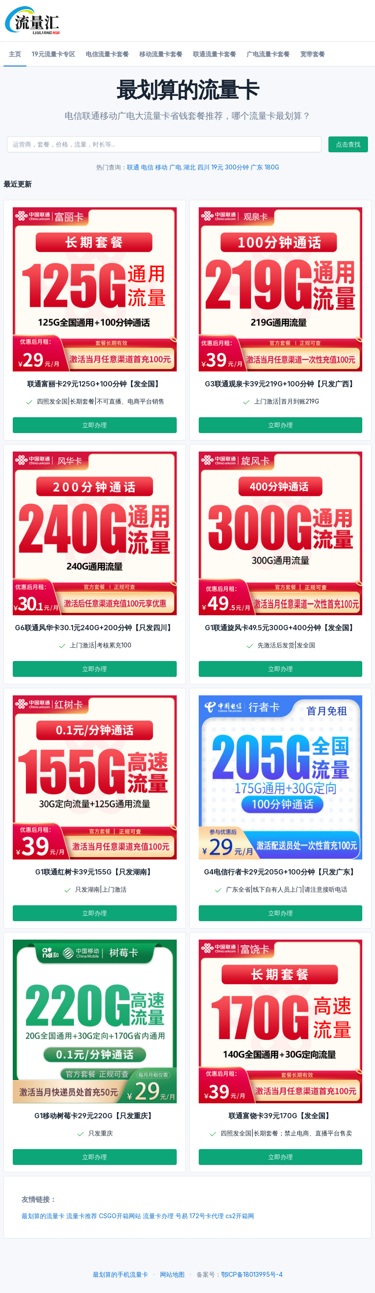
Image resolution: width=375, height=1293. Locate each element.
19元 (217, 167)
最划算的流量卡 (43, 1216)
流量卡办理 (158, 1216)
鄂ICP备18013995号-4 (252, 1274)
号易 (181, 1216)
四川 (203, 167)
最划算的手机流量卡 (120, 1274)
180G (272, 167)
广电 (175, 167)
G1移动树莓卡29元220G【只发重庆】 (94, 1115)
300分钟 (237, 167)
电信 (147, 167)
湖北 (189, 167)
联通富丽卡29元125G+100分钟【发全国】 (94, 383)
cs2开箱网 (240, 1216)
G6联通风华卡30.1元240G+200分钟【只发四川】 (94, 627)
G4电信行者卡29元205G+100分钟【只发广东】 (280, 871)
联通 (133, 167)
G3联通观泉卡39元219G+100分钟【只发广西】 (280, 383)
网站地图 (172, 1274)
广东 (257, 167)
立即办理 (94, 425)
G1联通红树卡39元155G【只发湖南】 (94, 871)
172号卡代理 (206, 1216)
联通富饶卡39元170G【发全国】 (280, 1115)
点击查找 (348, 144)
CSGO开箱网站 (120, 1216)
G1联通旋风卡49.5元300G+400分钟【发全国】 (280, 627)
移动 (161, 167)
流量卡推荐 (81, 1216)
